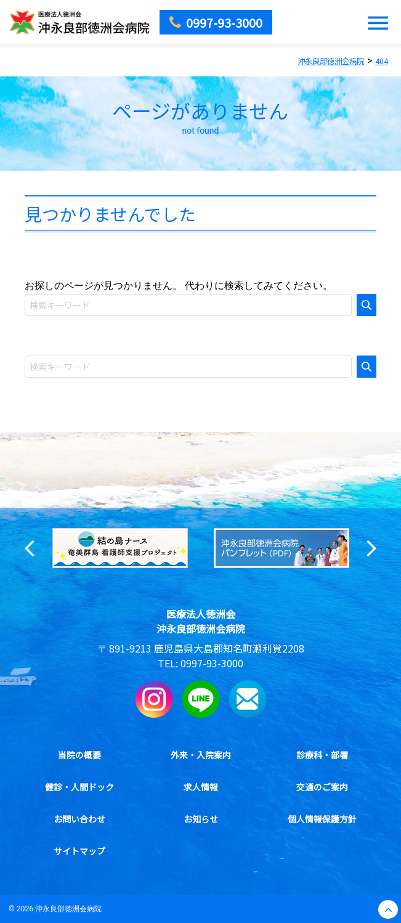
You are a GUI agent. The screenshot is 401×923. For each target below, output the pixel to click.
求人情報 (201, 787)
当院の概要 (79, 755)
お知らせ (201, 819)
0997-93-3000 (211, 663)
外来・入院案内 (201, 755)
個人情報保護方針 (322, 819)
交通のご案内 (322, 787)
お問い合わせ (79, 819)
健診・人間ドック (79, 787)
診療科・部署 (322, 755)
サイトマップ (79, 851)
